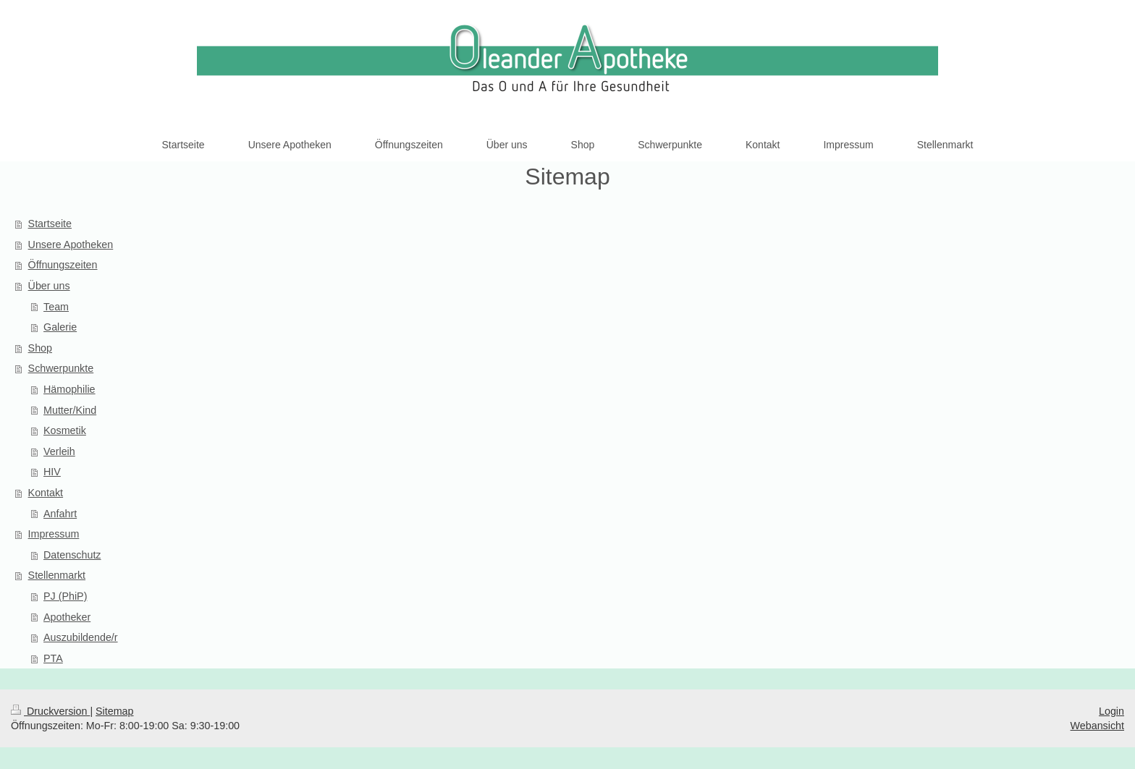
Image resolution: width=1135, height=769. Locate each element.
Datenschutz (72, 555)
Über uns (49, 286)
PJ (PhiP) (65, 596)
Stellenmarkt (56, 575)
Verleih (59, 451)
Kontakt (45, 492)
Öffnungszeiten (63, 265)
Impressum (54, 534)
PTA (53, 658)
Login (1111, 711)
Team (56, 307)
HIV (52, 471)
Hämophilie (69, 389)
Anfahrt (60, 513)
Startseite (50, 223)
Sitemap (114, 711)
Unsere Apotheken (71, 244)
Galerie (60, 327)
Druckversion (50, 711)
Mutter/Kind (69, 410)
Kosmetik (64, 430)
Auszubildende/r (80, 637)
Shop (40, 348)
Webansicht (1097, 725)
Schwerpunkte (61, 368)
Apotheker (66, 617)
